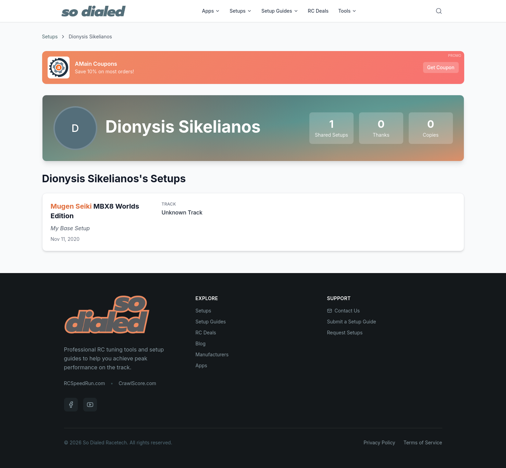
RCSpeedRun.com (84, 383)
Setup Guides (279, 11)
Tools (347, 11)
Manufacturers (212, 354)
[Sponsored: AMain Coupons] (253, 67)
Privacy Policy (379, 442)
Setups (241, 11)
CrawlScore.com (137, 383)
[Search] (439, 11)
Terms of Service (423, 442)
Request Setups (345, 332)
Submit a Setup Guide (351, 321)
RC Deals (318, 11)
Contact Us (343, 310)
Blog (201, 343)
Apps (211, 11)
